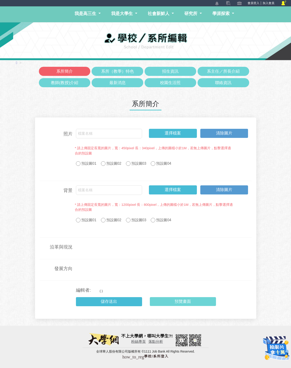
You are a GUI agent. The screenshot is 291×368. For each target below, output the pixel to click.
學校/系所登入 (145, 356)
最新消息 (117, 82)
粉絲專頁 (138, 341)
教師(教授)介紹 (64, 82)
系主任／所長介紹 (223, 71)
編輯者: (83, 290)
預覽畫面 (183, 301)
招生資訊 (170, 71)
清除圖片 (224, 133)
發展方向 (63, 268)
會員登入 (253, 3)
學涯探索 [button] (221, 13)
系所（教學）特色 (117, 71)
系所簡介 (64, 71)
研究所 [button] (191, 13)
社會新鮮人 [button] (159, 13)
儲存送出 (109, 301)
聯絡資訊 (223, 82)
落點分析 (155, 341)
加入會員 (268, 3)
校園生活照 (170, 82)
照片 (68, 133)
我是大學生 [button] (122, 13)
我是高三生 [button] (86, 13)
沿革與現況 (61, 246)
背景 (68, 190)
